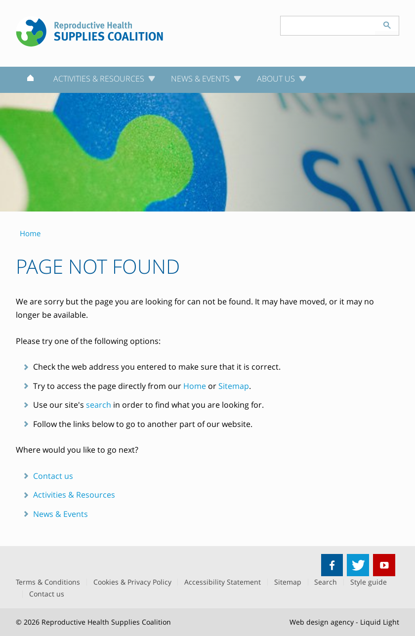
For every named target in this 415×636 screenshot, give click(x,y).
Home (194, 386)
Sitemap (233, 386)
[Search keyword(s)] (328, 25)
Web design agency (322, 622)
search (98, 404)
